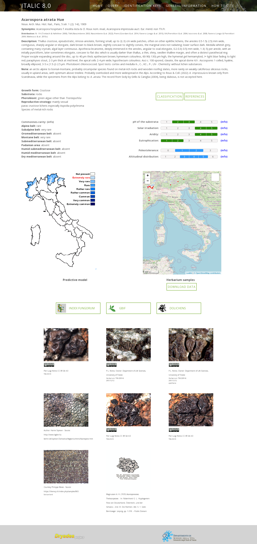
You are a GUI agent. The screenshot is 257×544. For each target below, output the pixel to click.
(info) (50, 122)
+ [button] (148, 176)
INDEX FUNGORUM (76, 308)
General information (186, 6)
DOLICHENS (172, 308)
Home (98, 6)
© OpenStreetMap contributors (207, 273)
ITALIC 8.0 (36, 5)
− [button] (148, 181)
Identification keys (142, 6)
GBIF (116, 308)
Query (113, 6)
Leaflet (189, 273)
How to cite (222, 6)
